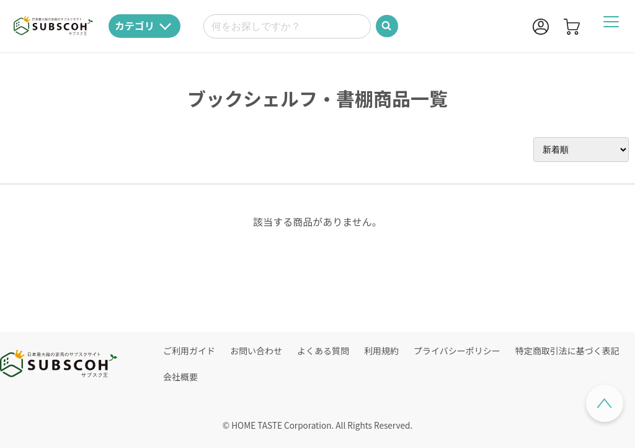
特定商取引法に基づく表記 (567, 350)
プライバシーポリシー (457, 350)
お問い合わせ (256, 350)
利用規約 (381, 350)
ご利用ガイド (189, 350)
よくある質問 (323, 350)
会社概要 (180, 376)
